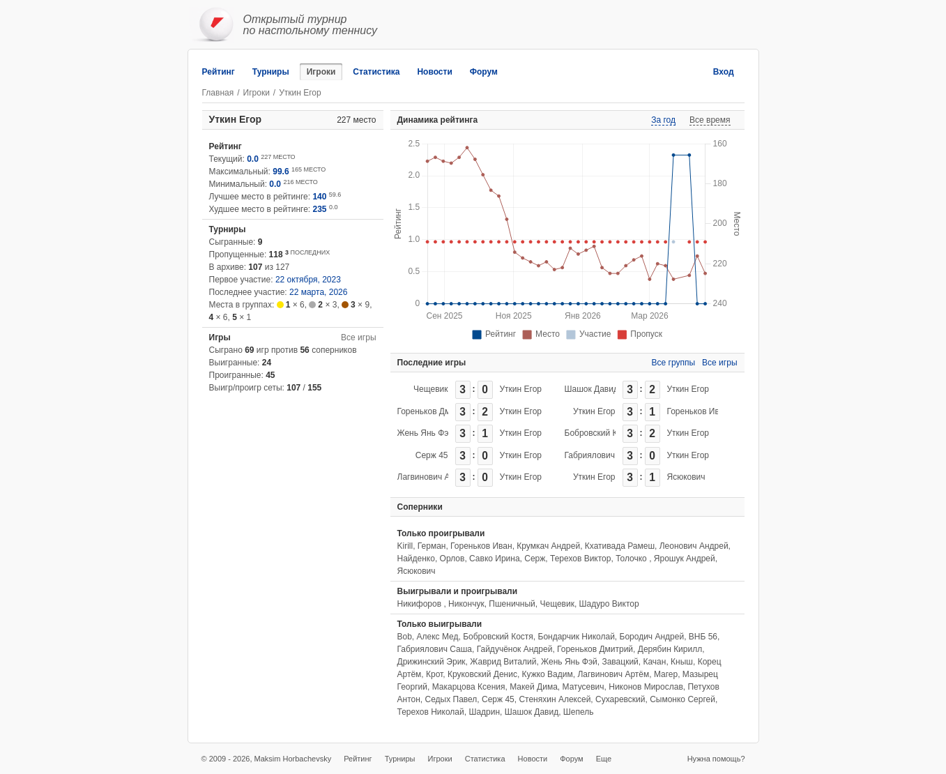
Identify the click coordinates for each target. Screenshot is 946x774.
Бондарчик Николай (576, 637)
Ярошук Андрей (684, 558)
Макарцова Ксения (468, 687)
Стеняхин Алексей (554, 699)
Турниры (270, 72)
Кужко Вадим (547, 674)
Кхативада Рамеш (620, 546)
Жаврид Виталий (503, 662)
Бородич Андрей (652, 637)
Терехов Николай (430, 712)
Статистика (376, 72)
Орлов (452, 558)
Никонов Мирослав (646, 687)
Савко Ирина (494, 558)
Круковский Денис (482, 674)
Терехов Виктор (580, 558)
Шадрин (484, 712)
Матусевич (583, 687)
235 (320, 209)
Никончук (466, 604)
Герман (432, 546)
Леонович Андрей (693, 546)
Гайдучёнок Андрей (515, 649)
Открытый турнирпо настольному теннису (310, 24)
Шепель (578, 712)
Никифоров (420, 604)
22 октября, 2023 (308, 279)
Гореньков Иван (698, 411)
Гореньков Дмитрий (435, 411)
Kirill (405, 546)
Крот (434, 674)
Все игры (358, 337)
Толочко (632, 558)
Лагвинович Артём (433, 477)
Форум (484, 72)
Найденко (416, 558)
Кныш (682, 662)
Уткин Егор (521, 389)
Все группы (674, 362)
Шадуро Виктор (609, 604)
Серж (534, 558)
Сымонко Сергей (682, 699)
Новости (434, 72)
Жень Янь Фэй (425, 433)
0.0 (253, 159)
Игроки (321, 72)
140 (319, 197)
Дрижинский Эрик (431, 662)
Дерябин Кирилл (670, 649)
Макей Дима (534, 687)
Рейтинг (218, 72)
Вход (723, 72)
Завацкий (620, 662)
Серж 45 (431, 455)
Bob (404, 637)
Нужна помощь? (716, 758)
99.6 (281, 171)
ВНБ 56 (703, 637)
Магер (666, 674)
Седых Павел (451, 699)
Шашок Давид (591, 389)
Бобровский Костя (600, 433)
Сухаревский (620, 699)
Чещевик (430, 389)
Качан (654, 662)
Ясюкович (686, 477)
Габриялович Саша (602, 455)
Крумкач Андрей (548, 546)
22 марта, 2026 (318, 292)
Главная (218, 93)
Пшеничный (512, 604)
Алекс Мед (438, 637)
